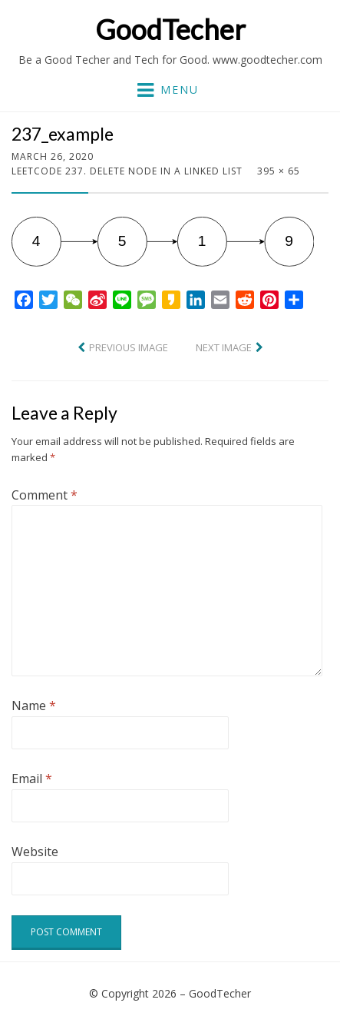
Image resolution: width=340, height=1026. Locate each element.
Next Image (224, 347)
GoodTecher (170, 29)
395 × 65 (278, 171)
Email (32, 778)
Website (35, 851)
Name (34, 705)
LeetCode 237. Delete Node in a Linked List (127, 171)
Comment (45, 494)
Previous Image (128, 347)
